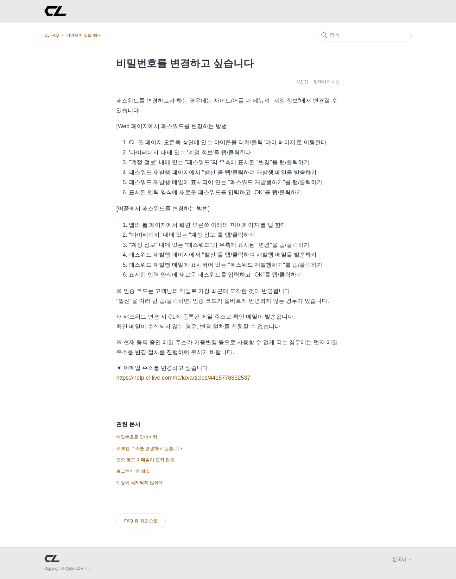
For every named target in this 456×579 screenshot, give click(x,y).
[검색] (364, 35)
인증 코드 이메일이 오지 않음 (145, 459)
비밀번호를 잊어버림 (136, 436)
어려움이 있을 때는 (83, 35)
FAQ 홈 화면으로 (141, 520)
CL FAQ (51, 35)
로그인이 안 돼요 (133, 471)
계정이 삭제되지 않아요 (139, 482)
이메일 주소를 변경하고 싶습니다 (149, 448)
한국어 (402, 559)
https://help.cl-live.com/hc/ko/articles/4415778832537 (183, 378)
